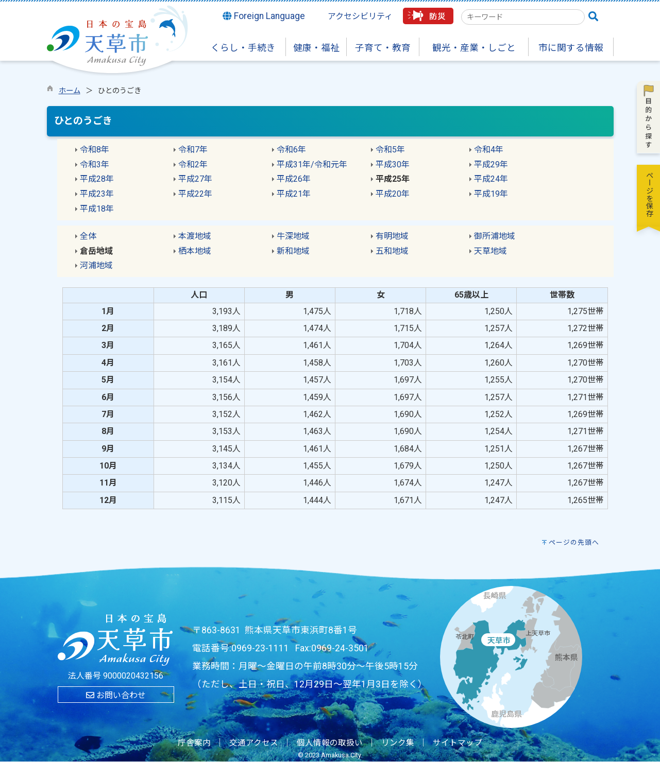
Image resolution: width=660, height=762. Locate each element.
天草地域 (490, 251)
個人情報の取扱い (330, 743)
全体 (88, 236)
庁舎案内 (194, 743)
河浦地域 (96, 265)
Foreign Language (264, 16)
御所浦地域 (494, 236)
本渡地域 (194, 236)
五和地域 (392, 251)
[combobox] (523, 17)
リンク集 (397, 743)
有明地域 (392, 236)
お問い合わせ (116, 695)
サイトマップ (457, 743)
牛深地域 (293, 236)
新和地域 (293, 251)
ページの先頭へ (574, 542)
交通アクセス (253, 743)
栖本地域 (194, 251)
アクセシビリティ (360, 16)
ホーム (69, 90)
